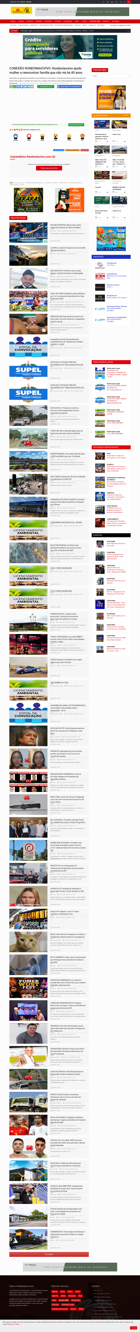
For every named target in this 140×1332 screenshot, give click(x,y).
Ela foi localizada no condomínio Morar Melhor (65, 762)
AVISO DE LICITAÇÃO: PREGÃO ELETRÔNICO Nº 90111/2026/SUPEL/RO (116, 388)
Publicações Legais (46, 25)
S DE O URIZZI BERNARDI (115, 423)
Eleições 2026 (95, 21)
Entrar (23, 2)
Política (30, 21)
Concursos (68, 21)
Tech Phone (110, 265)
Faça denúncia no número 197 (60, 1151)
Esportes (48, 21)
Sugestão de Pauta (59, 150)
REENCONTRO (63, 183)
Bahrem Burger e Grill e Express (117, 298)
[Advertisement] (111, 343)
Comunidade (55, 325)
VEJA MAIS (49, 1254)
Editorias (115, 21)
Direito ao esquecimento (72, 150)
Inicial (13, 21)
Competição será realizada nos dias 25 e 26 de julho (67, 233)
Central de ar (117, 211)
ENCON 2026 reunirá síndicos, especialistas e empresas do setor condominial (116, 469)
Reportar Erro (84, 150)
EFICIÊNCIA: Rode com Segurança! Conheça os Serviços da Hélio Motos (114, 510)
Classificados (23, 25)
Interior (39, 21)
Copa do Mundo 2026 (58, 302)
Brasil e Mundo (56, 737)
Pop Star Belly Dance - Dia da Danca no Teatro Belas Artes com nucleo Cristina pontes (116, 605)
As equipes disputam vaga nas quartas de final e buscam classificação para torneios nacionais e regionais (65, 1199)
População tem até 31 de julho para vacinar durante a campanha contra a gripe (56, 31)
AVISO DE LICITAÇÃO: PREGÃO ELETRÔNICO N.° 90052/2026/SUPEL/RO (116, 401)
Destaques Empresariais (64, 25)
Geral (77, 21)
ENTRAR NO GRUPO (76, 125)
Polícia (21, 21)
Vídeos (84, 25)
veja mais (125, 115)
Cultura (58, 21)
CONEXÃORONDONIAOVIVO (34, 183)
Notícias (13, 25)
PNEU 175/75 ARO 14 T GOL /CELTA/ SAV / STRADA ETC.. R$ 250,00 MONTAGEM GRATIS (119, 164)
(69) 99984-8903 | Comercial (103, 1300)
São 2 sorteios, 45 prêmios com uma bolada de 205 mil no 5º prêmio (117, 484)
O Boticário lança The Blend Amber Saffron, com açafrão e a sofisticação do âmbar (117, 523)
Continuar (134, 1328)
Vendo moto (117, 134)
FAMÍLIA (55, 183)
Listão (84, 21)
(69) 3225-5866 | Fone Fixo (102, 1294)
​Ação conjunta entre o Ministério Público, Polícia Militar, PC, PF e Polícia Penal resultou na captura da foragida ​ (68, 898)
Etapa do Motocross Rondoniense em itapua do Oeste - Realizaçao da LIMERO (116, 570)
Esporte (54, 231)
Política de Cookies (13, 1324)
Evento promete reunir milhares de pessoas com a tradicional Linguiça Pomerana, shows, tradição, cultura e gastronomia (67, 993)
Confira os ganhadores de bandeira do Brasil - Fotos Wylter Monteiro (115, 557)
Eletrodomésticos (119, 206)
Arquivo (106, 21)
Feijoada (98, 187)
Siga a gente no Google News (69, 86)
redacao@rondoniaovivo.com (103, 1307)
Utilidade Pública (56, 940)
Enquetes (92, 25)
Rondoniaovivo (19, 183)
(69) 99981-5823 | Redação (102, 1297)
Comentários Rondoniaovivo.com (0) (32, 156)
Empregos (34, 25)
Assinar (28, 2)
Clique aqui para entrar (49, 168)
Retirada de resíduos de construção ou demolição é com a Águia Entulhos (116, 497)
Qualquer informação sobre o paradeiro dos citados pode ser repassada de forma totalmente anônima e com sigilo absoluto (67, 787)
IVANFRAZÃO (14, 185)
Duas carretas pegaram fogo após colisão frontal (66, 439)
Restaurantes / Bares (100, 182)
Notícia (22, 185)
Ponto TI (109, 287)
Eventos (78, 25)
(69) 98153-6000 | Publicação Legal (105, 1304)
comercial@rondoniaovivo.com (103, 1310)
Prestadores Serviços (117, 182)
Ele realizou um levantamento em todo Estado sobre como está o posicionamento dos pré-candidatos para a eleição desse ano (67, 1016)
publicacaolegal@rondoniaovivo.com (105, 1314)
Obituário (101, 25)
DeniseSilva (47, 183)
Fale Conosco (98, 1290)
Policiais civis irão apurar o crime (60, 485)
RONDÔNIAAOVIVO (76, 183)
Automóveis (117, 130)
